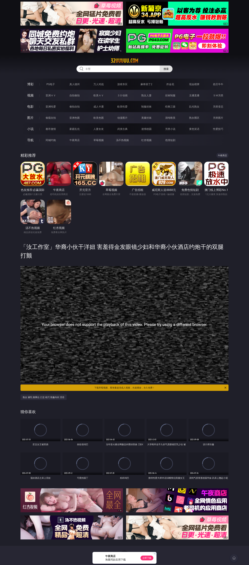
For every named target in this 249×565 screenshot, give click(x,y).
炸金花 (170, 84)
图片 (30, 117)
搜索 (166, 69)
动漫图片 (122, 117)
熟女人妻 (146, 95)
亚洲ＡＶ (51, 95)
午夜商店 (74, 140)
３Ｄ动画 (122, 95)
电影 (30, 106)
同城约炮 (51, 140)
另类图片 (218, 117)
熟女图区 (194, 117)
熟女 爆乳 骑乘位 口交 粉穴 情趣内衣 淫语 (43, 397)
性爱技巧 (218, 129)
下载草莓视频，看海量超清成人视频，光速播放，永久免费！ (160, 388)
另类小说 (170, 129)
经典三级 (170, 106)
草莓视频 (98, 140)
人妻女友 (98, 129)
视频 (30, 95)
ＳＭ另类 (218, 95)
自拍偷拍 (74, 95)
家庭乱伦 (74, 129)
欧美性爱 (122, 106)
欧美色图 (98, 117)
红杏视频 (146, 140)
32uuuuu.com (124, 61)
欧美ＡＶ (98, 95)
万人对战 (98, 84)
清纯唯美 (170, 117)
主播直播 (194, 95)
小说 (30, 129)
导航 (30, 140)
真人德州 (74, 84)
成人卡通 (98, 106)
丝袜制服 (170, 95)
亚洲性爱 (51, 106)
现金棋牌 (194, 84)
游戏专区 (122, 84)
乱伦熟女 (194, 106)
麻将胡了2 (146, 84)
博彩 (30, 84)
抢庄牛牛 (218, 84)
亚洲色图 (74, 117)
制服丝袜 (146, 106)
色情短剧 (170, 140)
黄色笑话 (194, 129)
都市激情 (51, 129)
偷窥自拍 (51, 117)
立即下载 (146, 557)
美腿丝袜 (146, 117)
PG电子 (50, 84)
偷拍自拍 (74, 106)
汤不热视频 (122, 140)
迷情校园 (146, 129)
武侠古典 (122, 129)
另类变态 (218, 106)
